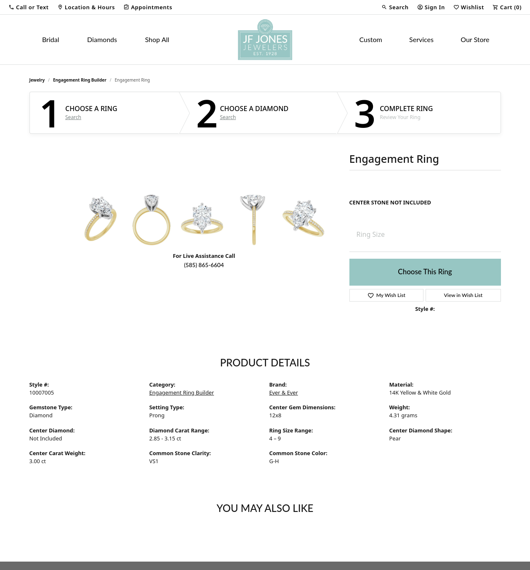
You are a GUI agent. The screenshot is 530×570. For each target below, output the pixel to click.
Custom (370, 39)
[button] (28, 7)
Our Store (475, 39)
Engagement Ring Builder (80, 80)
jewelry (37, 80)
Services (421, 39)
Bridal (50, 39)
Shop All (157, 39)
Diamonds (102, 39)
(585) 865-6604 (204, 265)
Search (73, 117)
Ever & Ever (283, 392)
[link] (86, 7)
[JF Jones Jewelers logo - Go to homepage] (264, 39)
